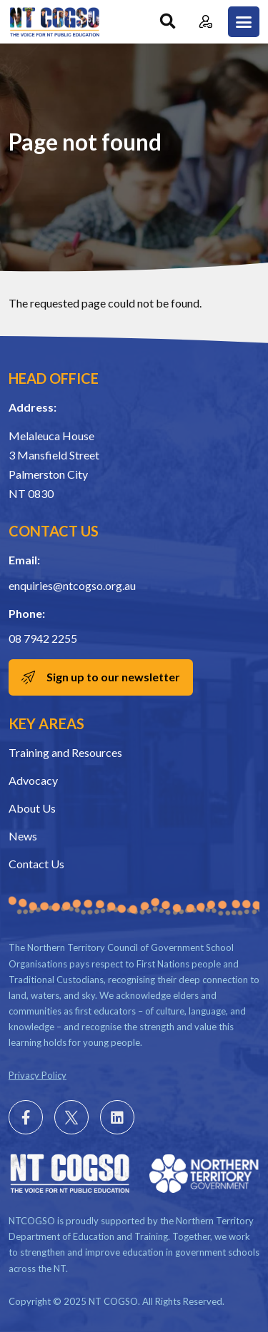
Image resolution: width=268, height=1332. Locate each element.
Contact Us (36, 863)
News (23, 836)
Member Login (205, 21)
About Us (32, 808)
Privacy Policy (37, 1075)
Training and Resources (65, 752)
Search (167, 21)
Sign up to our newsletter (113, 676)
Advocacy (33, 780)
